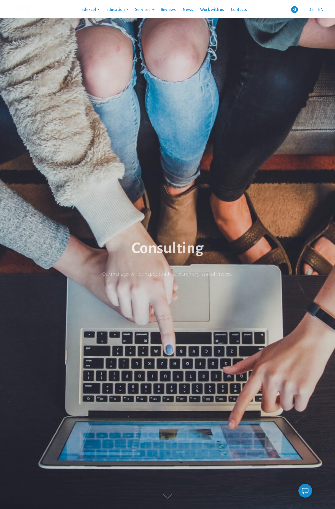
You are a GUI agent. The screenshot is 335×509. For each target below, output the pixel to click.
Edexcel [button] (89, 9)
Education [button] (115, 9)
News (188, 9)
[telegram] (294, 9)
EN (321, 9)
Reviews (168, 9)
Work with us (212, 9)
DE (310, 9)
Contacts (239, 9)
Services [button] (143, 9)
